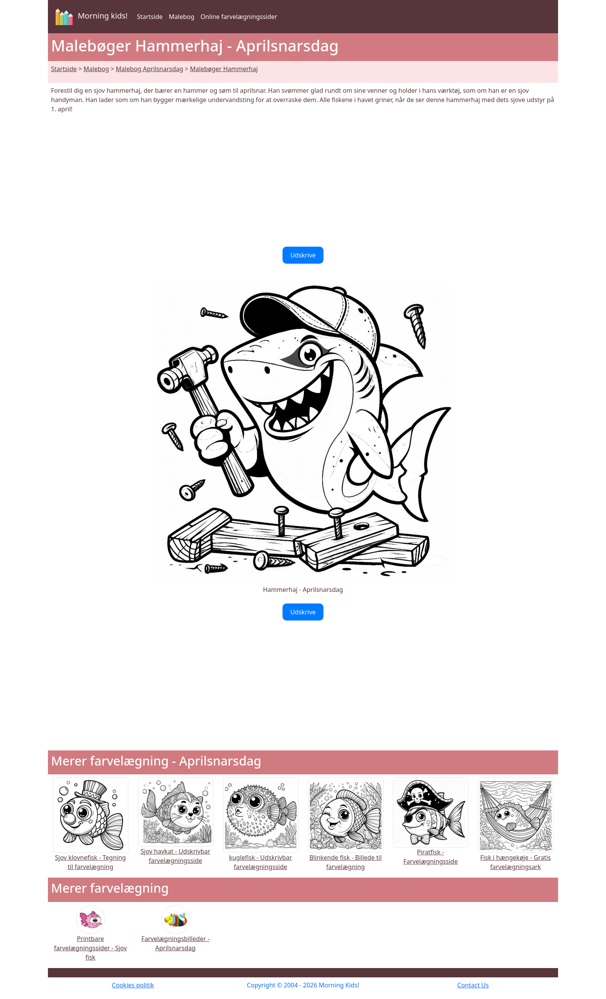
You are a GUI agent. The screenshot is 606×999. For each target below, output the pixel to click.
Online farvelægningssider (239, 16)
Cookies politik (133, 985)
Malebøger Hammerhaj (224, 69)
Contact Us (473, 985)
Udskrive (303, 255)
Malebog (181, 16)
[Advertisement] (303, 180)
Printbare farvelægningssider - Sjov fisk (90, 938)
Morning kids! (90, 16)
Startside (150, 16)
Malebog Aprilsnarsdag (150, 69)
